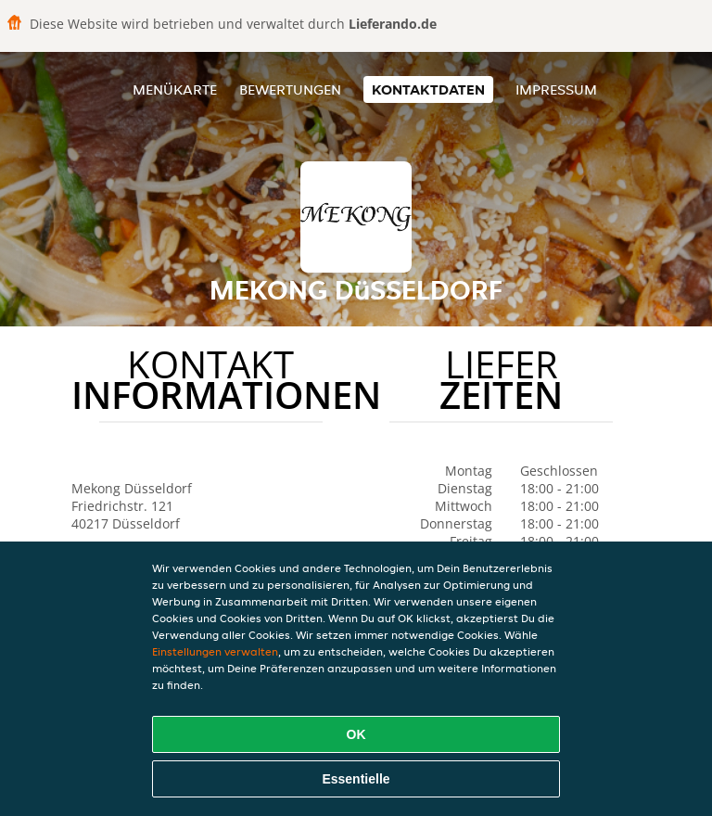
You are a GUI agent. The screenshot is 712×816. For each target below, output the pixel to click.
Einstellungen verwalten (215, 651)
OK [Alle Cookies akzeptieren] (356, 734)
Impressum (556, 89)
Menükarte (175, 89)
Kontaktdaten (428, 89)
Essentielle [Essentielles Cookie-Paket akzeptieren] (355, 778)
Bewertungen (290, 89)
